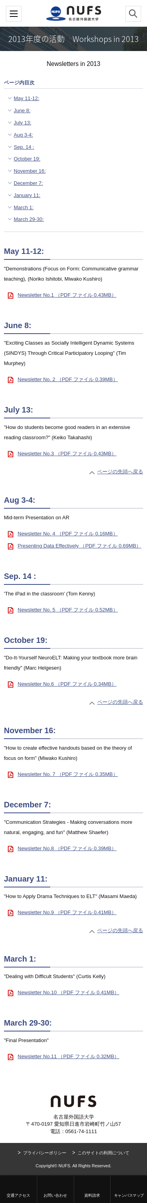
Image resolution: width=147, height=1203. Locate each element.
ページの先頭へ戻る (120, 472)
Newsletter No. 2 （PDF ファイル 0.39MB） (68, 379)
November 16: (30, 171)
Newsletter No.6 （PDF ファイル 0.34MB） (67, 684)
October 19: (27, 159)
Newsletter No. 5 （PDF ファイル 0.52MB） (68, 610)
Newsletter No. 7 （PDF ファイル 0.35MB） (68, 774)
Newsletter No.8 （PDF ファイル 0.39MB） (67, 848)
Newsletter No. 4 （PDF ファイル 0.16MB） (68, 534)
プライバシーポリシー (44, 1152)
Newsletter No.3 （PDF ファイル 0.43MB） (67, 453)
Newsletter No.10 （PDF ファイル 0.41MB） (68, 992)
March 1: (24, 207)
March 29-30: (29, 219)
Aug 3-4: (23, 135)
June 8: (22, 110)
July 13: (22, 123)
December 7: (28, 183)
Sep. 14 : (24, 147)
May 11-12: (26, 98)
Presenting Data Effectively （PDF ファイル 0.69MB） (79, 546)
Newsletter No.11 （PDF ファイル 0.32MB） (68, 1056)
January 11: (27, 195)
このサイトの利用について (103, 1152)
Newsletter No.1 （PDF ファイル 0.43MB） (67, 295)
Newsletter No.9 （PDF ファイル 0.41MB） (67, 912)
